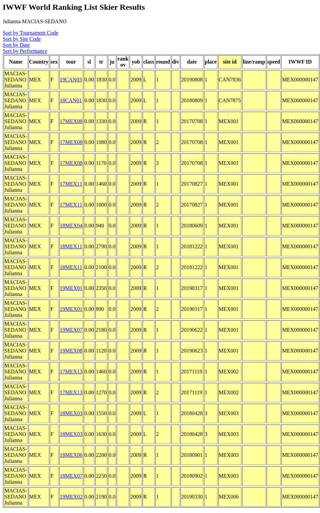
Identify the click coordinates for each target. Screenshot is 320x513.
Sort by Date (16, 45)
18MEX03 (71, 413)
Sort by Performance (25, 51)
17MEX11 (71, 184)
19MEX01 (71, 288)
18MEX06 (71, 455)
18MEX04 (71, 225)
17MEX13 (71, 371)
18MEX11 (71, 246)
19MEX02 (71, 497)
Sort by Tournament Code (30, 33)
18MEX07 (71, 476)
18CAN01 (71, 100)
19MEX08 (71, 351)
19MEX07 (71, 330)
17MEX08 (71, 121)
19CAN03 (71, 79)
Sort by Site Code (22, 39)
